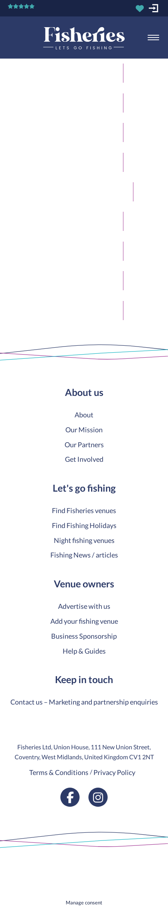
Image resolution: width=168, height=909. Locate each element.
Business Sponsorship (84, 636)
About (84, 414)
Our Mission (84, 429)
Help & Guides (84, 651)
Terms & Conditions (58, 772)
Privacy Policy (114, 772)
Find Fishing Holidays (84, 525)
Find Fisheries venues (84, 510)
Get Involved (84, 459)
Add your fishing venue (84, 621)
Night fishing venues (84, 540)
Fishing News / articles (84, 555)
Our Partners (84, 444)
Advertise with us (84, 606)
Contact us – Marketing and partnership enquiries (84, 702)
